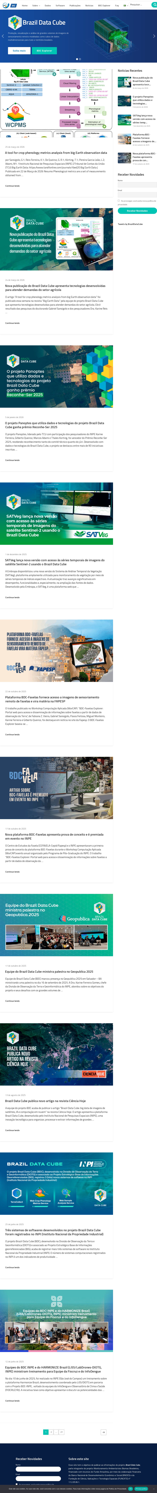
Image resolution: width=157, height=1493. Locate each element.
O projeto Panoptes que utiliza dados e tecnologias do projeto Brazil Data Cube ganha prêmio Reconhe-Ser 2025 (54, 425)
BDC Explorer (104, 5)
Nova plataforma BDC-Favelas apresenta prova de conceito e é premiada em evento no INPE (54, 836)
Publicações (75, 5)
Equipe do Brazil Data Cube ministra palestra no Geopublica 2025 (49, 971)
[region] (78, 36)
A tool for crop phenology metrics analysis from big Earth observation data (56, 152)
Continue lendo (12, 185)
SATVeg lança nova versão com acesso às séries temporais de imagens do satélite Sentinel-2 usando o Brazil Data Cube (55, 562)
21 (62, 1432)
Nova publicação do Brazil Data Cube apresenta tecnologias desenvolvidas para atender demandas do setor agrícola (55, 287)
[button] (3, 36)
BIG (14, 5)
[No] (153, 1489)
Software (60, 5)
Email (120, 190)
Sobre (36, 5)
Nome (120, 180)
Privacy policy (141, 1489)
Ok (130, 1489)
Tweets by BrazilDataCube (130, 224)
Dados (48, 5)
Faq (117, 5)
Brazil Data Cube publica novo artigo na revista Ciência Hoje (45, 1100)
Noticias (89, 5)
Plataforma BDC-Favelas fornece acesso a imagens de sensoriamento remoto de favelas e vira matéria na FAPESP (52, 699)
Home (24, 5)
